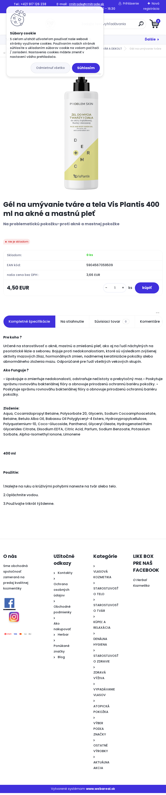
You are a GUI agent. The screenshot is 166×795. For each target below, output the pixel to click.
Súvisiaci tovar (111, 323)
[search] (134, 25)
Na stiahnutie (72, 323)
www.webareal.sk (100, 791)
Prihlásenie (131, 3)
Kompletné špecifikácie (29, 323)
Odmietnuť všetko (50, 68)
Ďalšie (150, 39)
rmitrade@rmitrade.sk (86, 4)
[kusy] (111, 289)
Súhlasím (86, 67)
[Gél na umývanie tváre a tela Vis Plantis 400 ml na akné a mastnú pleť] (83, 129)
